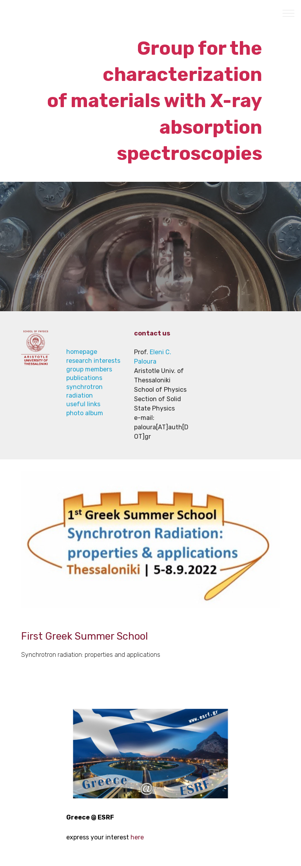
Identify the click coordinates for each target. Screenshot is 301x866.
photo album (84, 413)
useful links (83, 404)
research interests (93, 360)
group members (89, 369)
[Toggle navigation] (289, 12)
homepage (81, 351)
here (137, 837)
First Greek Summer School (85, 636)
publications (84, 378)
